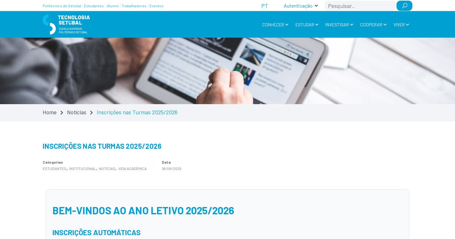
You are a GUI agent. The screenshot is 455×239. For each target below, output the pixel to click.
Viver (399, 24)
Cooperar (371, 24)
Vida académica (132, 168)
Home (50, 112)
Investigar (337, 24)
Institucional (82, 168)
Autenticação (298, 6)
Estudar (304, 24)
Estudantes (54, 168)
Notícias (76, 112)
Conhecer (273, 24)
